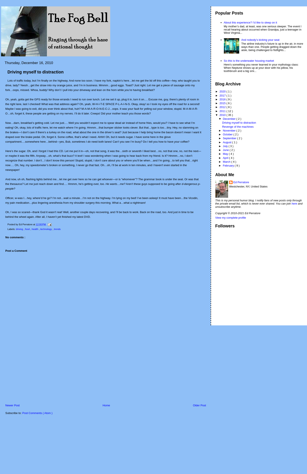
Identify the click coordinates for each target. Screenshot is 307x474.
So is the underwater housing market (249, 60)
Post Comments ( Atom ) (37, 413)
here (294, 203)
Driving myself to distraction (35, 72)
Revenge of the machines (237, 126)
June (226, 150)
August (227, 142)
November (229, 130)
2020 (223, 91)
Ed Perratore (241, 182)
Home (106, 405)
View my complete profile (230, 217)
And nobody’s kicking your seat (260, 39)
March (227, 161)
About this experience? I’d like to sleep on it (250, 22)
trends (57, 229)
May (226, 153)
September (230, 138)
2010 (223, 115)
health (35, 229)
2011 (223, 111)
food (27, 229)
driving (20, 229)
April (226, 157)
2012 (223, 107)
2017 (223, 95)
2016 (223, 99)
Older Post (199, 405)
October (228, 134)
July (226, 146)
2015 (223, 103)
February (229, 165)
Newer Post (12, 405)
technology (46, 229)
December (229, 118)
